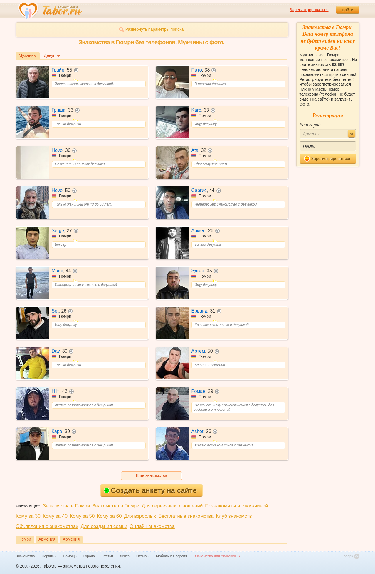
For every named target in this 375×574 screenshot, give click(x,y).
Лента (125, 556)
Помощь (70, 556)
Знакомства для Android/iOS (217, 556)
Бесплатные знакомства (185, 516)
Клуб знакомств (234, 516)
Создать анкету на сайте (150, 490)
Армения (47, 539)
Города (89, 556)
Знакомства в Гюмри (66, 506)
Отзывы (142, 556)
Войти (347, 10)
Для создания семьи (103, 526)
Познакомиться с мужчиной (236, 506)
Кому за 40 (55, 516)
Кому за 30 (28, 516)
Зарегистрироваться (309, 9)
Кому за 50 (82, 516)
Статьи (107, 556)
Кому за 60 (109, 516)
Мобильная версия (171, 556)
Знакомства (25, 556)
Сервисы (49, 556)
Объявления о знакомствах (47, 526)
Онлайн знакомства (152, 526)
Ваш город (310, 124)
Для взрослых (140, 516)
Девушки (52, 55)
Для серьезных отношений (172, 506)
